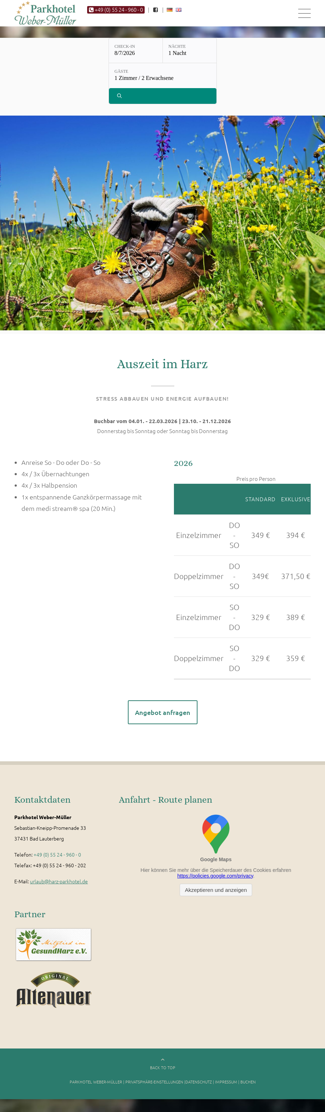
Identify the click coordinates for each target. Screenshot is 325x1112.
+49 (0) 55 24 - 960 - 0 (57, 858)
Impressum (226, 1085)
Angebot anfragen (162, 716)
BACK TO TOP (162, 1071)
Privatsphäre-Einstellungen (154, 1085)
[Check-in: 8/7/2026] (135, 54)
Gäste (122, 75)
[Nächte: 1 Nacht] (189, 54)
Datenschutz (198, 1085)
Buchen (248, 1085)
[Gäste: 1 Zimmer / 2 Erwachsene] (162, 79)
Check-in (125, 50)
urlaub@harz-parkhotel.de (59, 885)
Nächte (177, 50)
